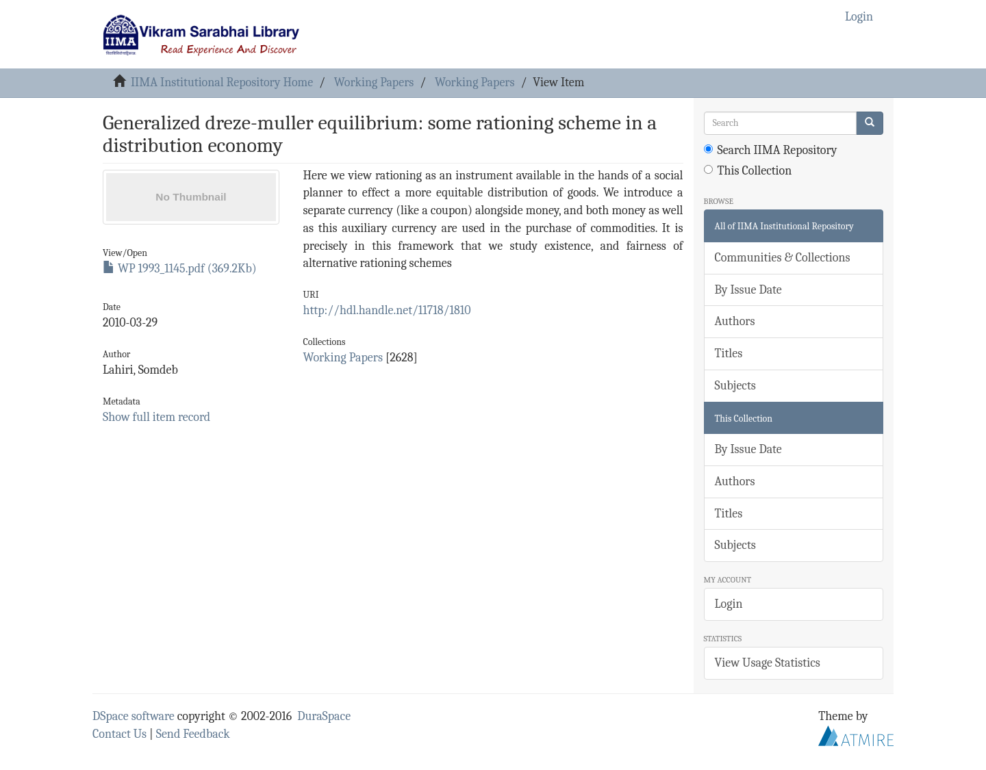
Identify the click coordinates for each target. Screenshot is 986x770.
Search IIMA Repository (770, 150)
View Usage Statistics (767, 663)
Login (729, 604)
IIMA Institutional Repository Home (222, 82)
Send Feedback (193, 734)
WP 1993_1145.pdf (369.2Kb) (180, 268)
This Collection (748, 171)
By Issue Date (748, 290)
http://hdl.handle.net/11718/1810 (386, 310)
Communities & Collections (782, 258)
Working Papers (374, 82)
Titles (729, 353)
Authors (735, 321)
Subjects (735, 385)
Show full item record (156, 417)
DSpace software (133, 716)
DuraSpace (324, 716)
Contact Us (119, 734)
